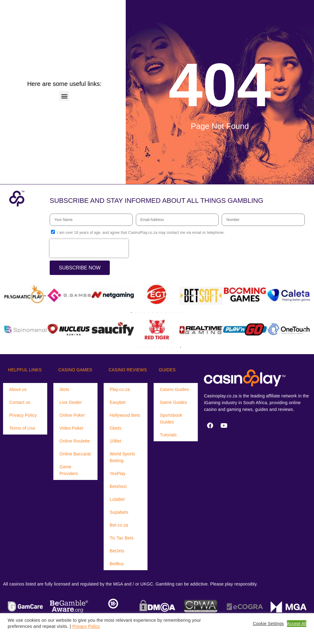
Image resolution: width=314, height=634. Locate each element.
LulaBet (117, 499)
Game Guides (173, 402)
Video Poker (71, 428)
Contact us (19, 402)
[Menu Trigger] (22, 11)
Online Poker (72, 415)
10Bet (115, 441)
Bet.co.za (119, 525)
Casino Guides (174, 389)
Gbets (115, 428)
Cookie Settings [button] (268, 623)
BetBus (117, 563)
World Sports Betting (122, 457)
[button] (64, 96)
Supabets (119, 512)
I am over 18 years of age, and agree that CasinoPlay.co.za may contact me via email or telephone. (141, 232)
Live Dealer (70, 402)
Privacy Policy (23, 415)
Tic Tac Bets (122, 537)
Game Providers (68, 470)
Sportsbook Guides (171, 418)
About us (18, 389)
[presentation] (89, 248)
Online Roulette (74, 441)
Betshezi (118, 486)
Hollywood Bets (125, 415)
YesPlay (117, 473)
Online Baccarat (75, 453)
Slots (64, 389)
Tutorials (168, 434)
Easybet (118, 402)
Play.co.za (120, 389)
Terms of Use (22, 428)
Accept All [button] (296, 623)
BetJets (117, 550)
